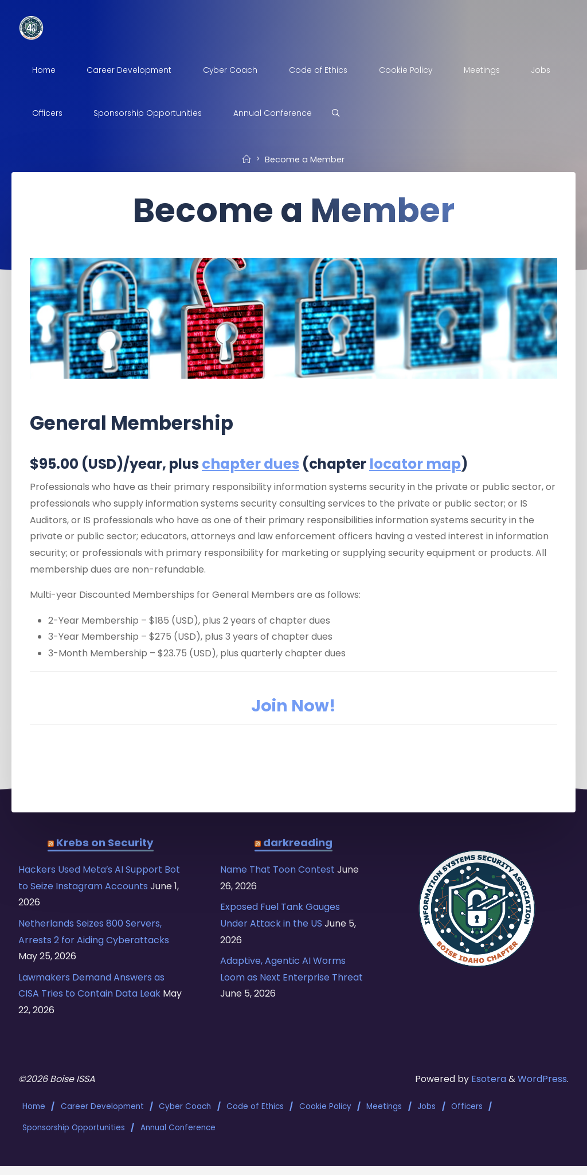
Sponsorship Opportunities (73, 1136)
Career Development (102, 1116)
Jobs (427, 1116)
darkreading (297, 850)
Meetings (384, 1116)
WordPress (542, 1089)
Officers (467, 1116)
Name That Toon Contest (279, 877)
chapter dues (254, 466)
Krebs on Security (105, 850)
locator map (421, 466)
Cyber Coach (185, 1116)
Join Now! (293, 710)
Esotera (488, 1089)
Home (33, 1116)
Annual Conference (178, 1136)
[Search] (338, 113)
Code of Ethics (255, 1116)
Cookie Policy (325, 1116)
